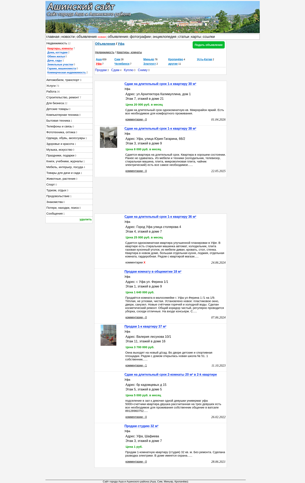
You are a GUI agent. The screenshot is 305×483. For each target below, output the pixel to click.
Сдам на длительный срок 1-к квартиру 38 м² (160, 128)
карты (196, 37)
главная (52, 37)
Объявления (105, 43)
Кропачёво (175, 59)
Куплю (128, 70)
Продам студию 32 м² (141, 426)
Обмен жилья (56, 56)
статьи (183, 37)
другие (173, 63)
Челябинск (121, 63)
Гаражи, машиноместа (61, 68)
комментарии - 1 (136, 365)
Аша (99, 59)
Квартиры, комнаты (60, 48)
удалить (86, 219)
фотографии (140, 37)
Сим (117, 59)
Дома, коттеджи (57, 52)
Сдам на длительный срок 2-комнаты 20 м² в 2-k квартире (171, 374)
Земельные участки (60, 64)
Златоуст (149, 63)
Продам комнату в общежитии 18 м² (153, 271)
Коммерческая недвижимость (66, 72)
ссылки (209, 37)
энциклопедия (164, 37)
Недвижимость (104, 52)
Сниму (143, 70)
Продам (101, 70)
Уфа (121, 43)
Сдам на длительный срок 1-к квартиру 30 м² (160, 84)
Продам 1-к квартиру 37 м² (145, 326)
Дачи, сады (54, 60)
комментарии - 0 (136, 119)
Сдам (115, 70)
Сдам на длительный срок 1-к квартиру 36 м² (160, 216)
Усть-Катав (204, 59)
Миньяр (148, 59)
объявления (91, 37)
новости (68, 37)
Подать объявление (209, 44)
